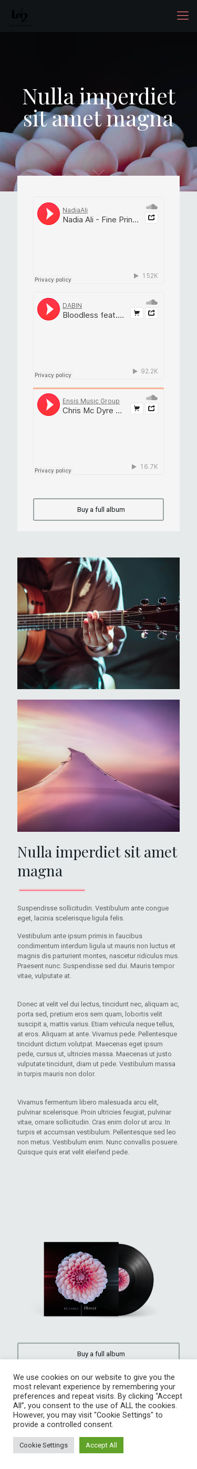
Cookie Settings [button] (43, 1445)
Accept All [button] (101, 1445)
